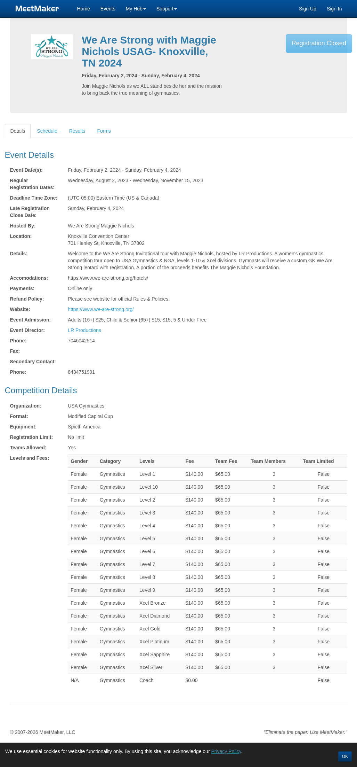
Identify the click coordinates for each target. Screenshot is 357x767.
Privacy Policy (226, 751)
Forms (104, 131)
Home (83, 8)
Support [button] (166, 8)
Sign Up (307, 8)
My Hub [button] (136, 8)
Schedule (47, 131)
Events (107, 8)
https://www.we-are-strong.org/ (101, 309)
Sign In (334, 8)
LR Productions (84, 330)
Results (77, 131)
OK (345, 756)
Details (17, 131)
